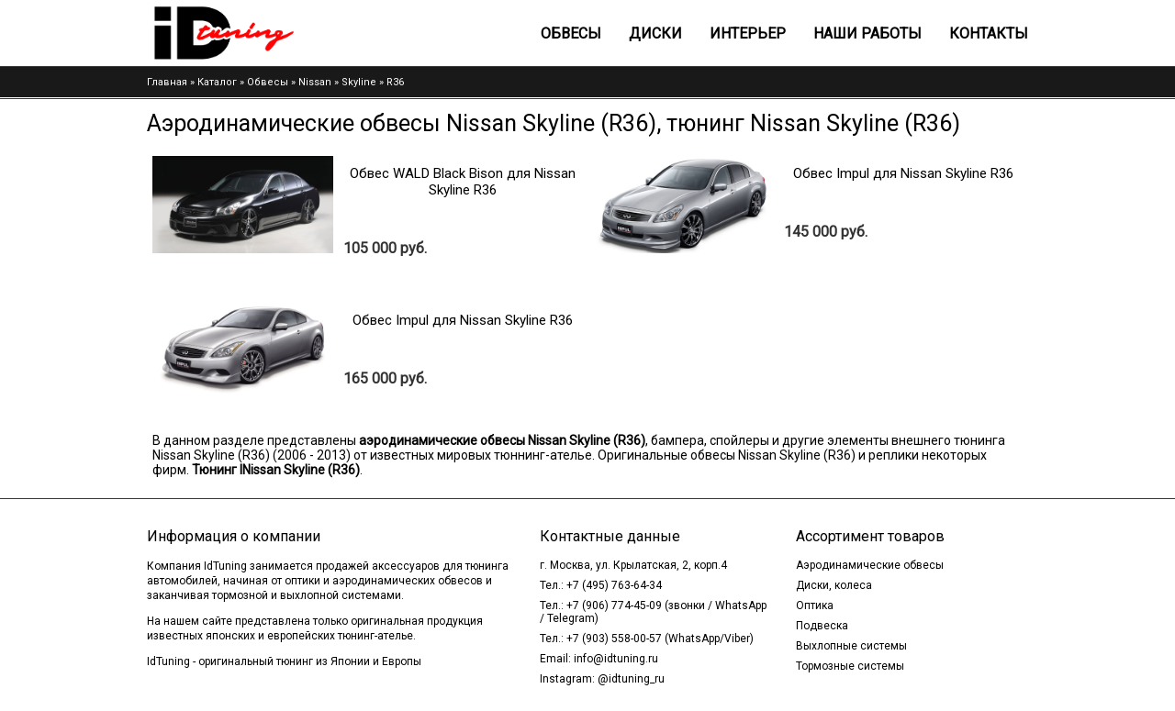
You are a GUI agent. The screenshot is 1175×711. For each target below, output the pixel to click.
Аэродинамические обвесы (870, 565)
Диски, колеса (834, 585)
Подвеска (822, 625)
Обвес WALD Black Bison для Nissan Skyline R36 (463, 181)
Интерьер (748, 33)
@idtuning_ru (631, 678)
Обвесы (571, 33)
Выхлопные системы (851, 645)
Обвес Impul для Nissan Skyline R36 (903, 173)
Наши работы (867, 33)
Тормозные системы (850, 666)
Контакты (988, 33)
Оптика (815, 605)
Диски (655, 33)
